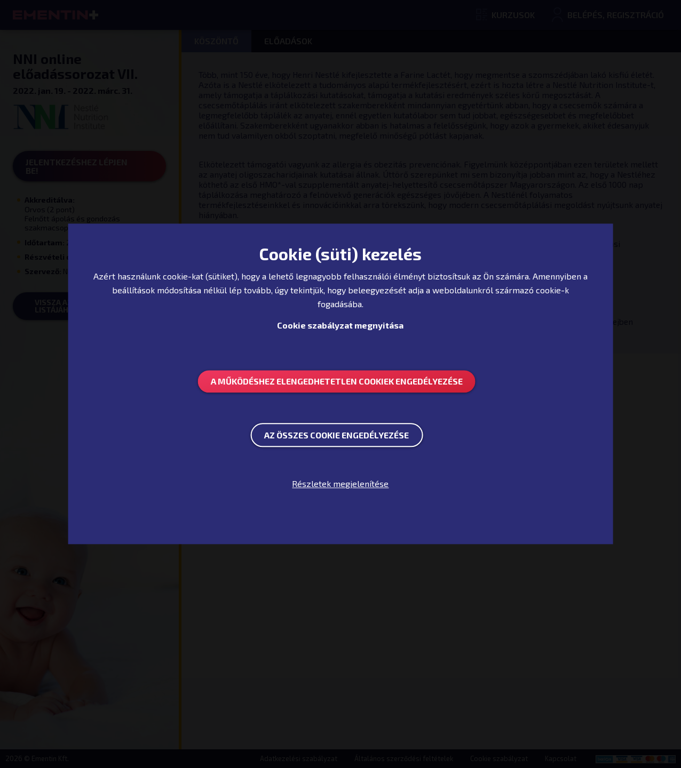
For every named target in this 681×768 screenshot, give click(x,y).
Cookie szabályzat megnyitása (340, 325)
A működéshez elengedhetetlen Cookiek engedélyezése (337, 381)
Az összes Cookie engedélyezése (336, 435)
